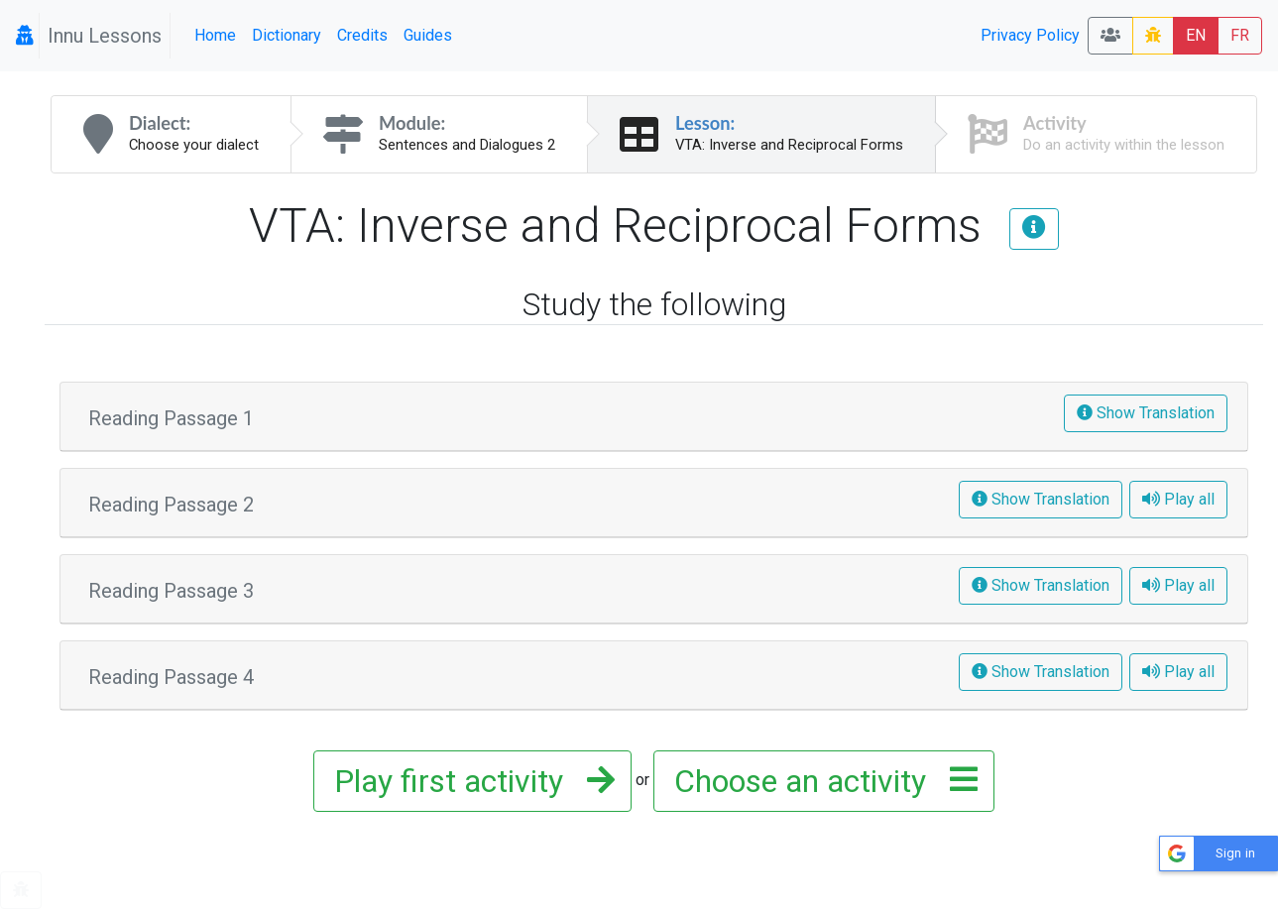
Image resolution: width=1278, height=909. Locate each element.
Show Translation (1146, 412)
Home (215, 35)
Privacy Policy (1030, 35)
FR (1239, 35)
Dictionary (286, 35)
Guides (428, 35)
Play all (1178, 499)
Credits (362, 35)
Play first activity (468, 781)
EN (1196, 35)
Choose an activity (820, 781)
